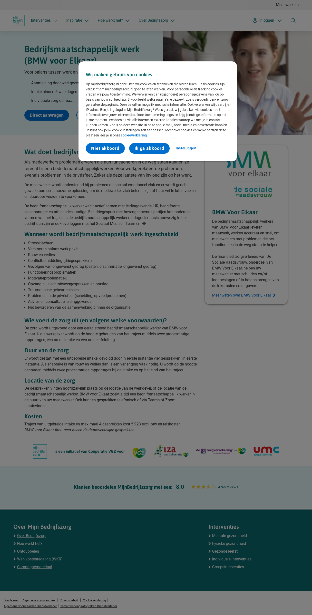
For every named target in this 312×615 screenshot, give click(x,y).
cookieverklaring (134, 135)
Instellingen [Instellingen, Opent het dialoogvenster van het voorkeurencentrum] (186, 148)
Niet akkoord (105, 148)
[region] (157, 111)
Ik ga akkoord (149, 148)
